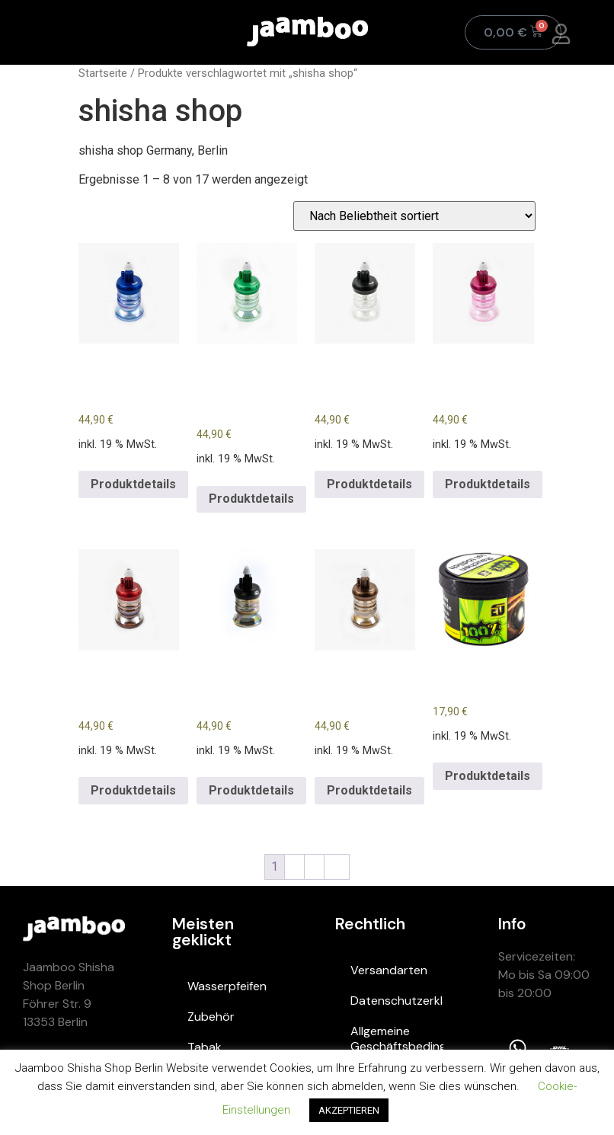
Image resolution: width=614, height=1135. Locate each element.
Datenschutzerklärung (396, 1001)
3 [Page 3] (314, 866)
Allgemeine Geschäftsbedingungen (396, 1038)
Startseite (102, 73)
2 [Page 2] (294, 866)
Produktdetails (133, 484)
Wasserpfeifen (227, 986)
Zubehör (211, 1017)
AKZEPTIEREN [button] (348, 1110)
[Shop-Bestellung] (414, 216)
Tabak (204, 1047)
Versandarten (388, 970)
